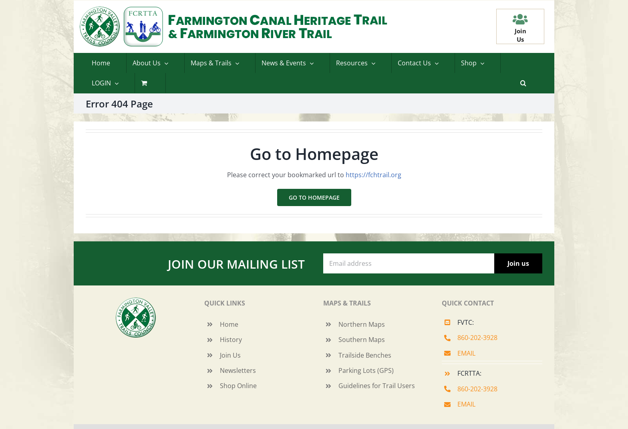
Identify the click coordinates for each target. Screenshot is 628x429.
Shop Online (238, 385)
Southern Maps (361, 339)
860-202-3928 (477, 337)
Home (229, 324)
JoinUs (520, 35)
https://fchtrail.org (373, 174)
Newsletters (238, 370)
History (231, 339)
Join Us (230, 355)
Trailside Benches (364, 355)
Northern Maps (361, 324)
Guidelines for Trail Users (376, 385)
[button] (523, 83)
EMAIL (466, 353)
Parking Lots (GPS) (366, 370)
